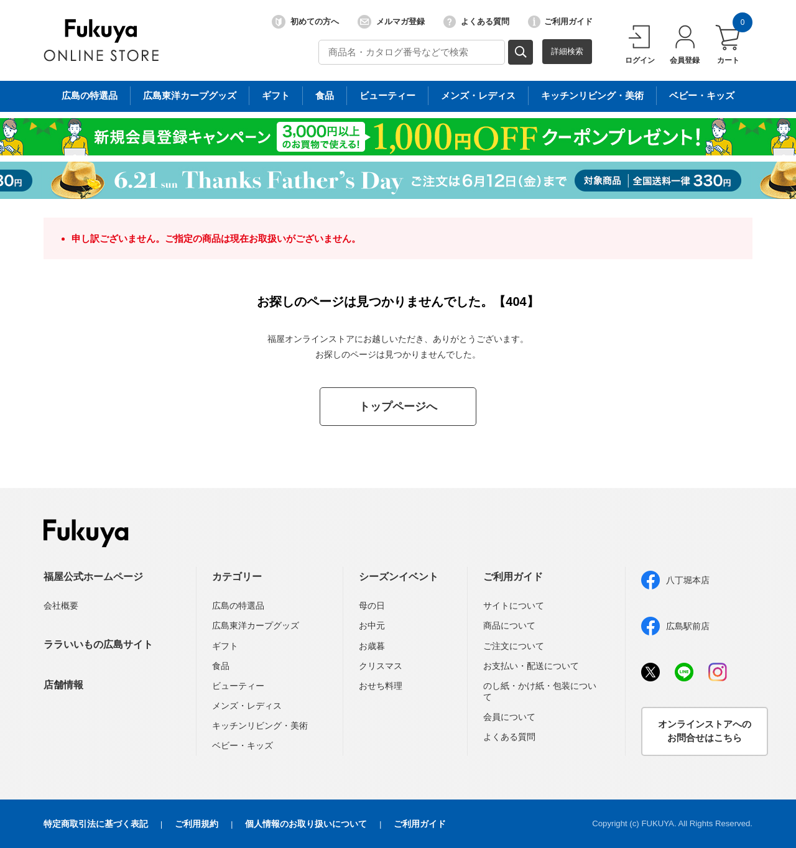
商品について (509, 625)
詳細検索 (567, 51)
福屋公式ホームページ (93, 576)
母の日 (372, 606)
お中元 (372, 625)
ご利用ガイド (560, 22)
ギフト (225, 646)
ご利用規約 (196, 824)
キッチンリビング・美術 (260, 725)
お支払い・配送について (531, 666)
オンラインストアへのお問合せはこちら (704, 731)
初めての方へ (305, 22)
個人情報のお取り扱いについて (306, 824)
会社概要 (61, 606)
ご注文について (513, 646)
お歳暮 (372, 646)
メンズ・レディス (247, 706)
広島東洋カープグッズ (255, 625)
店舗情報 (63, 685)
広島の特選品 (238, 606)
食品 (220, 666)
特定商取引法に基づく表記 (96, 824)
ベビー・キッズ (242, 745)
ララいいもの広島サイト (98, 644)
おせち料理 (380, 686)
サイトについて (513, 606)
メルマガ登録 (391, 22)
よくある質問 (476, 22)
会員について (509, 717)
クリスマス (380, 666)
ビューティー (238, 686)
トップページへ (398, 406)
